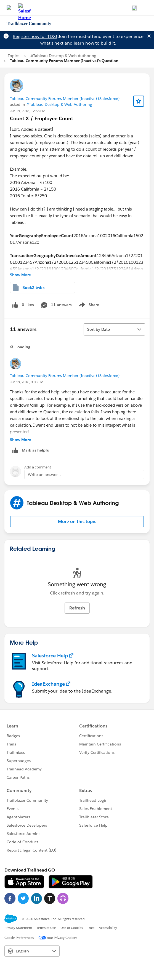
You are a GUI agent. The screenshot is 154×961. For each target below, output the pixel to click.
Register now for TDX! (35, 36)
